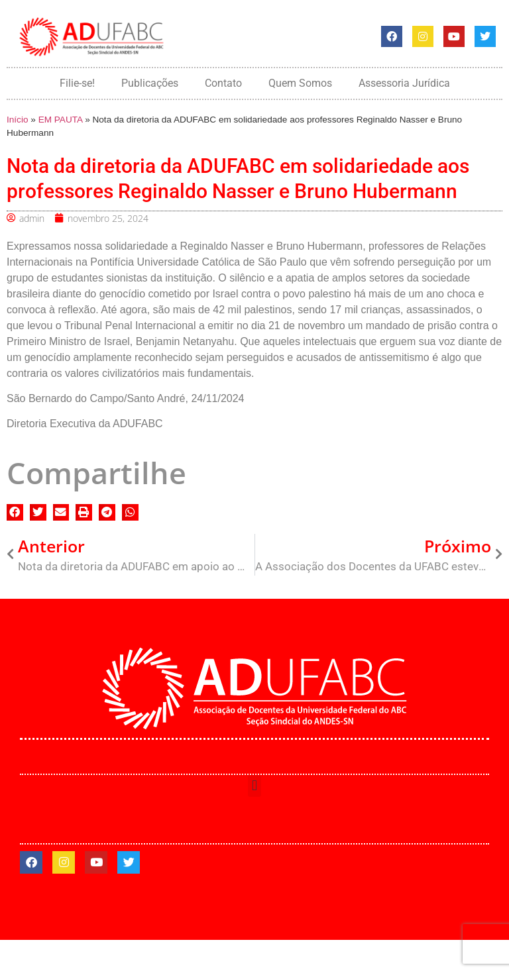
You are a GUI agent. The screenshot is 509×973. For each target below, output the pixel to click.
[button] (15, 512)
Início (17, 120)
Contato (223, 83)
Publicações (149, 83)
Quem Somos (300, 83)
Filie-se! (77, 83)
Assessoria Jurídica (404, 83)
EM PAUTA (60, 120)
